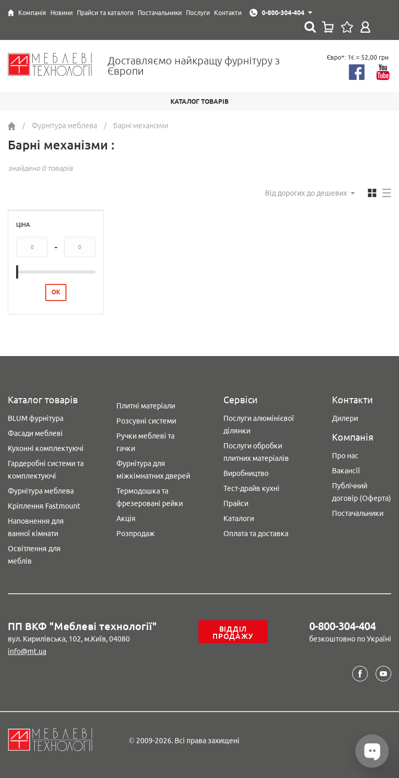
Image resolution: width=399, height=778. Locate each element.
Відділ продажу (232, 632)
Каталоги (238, 518)
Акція (126, 518)
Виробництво (246, 473)
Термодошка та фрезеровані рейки (149, 497)
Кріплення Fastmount (44, 506)
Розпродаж (135, 533)
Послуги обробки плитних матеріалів (256, 452)
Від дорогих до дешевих (306, 193)
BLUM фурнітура (35, 418)
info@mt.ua (27, 651)
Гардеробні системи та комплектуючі (46, 469)
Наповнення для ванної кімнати (36, 527)
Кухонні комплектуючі (46, 448)
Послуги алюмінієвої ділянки (258, 424)
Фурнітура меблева (41, 491)
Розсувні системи (146, 421)
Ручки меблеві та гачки (145, 442)
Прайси (235, 503)
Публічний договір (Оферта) (361, 492)
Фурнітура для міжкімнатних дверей (153, 469)
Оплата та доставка (255, 533)
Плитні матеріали (145, 406)
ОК (55, 292)
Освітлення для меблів (34, 554)
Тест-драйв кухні (251, 488)
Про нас (345, 456)
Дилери (345, 418)
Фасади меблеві (35, 433)
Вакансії (346, 471)
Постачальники (357, 513)
